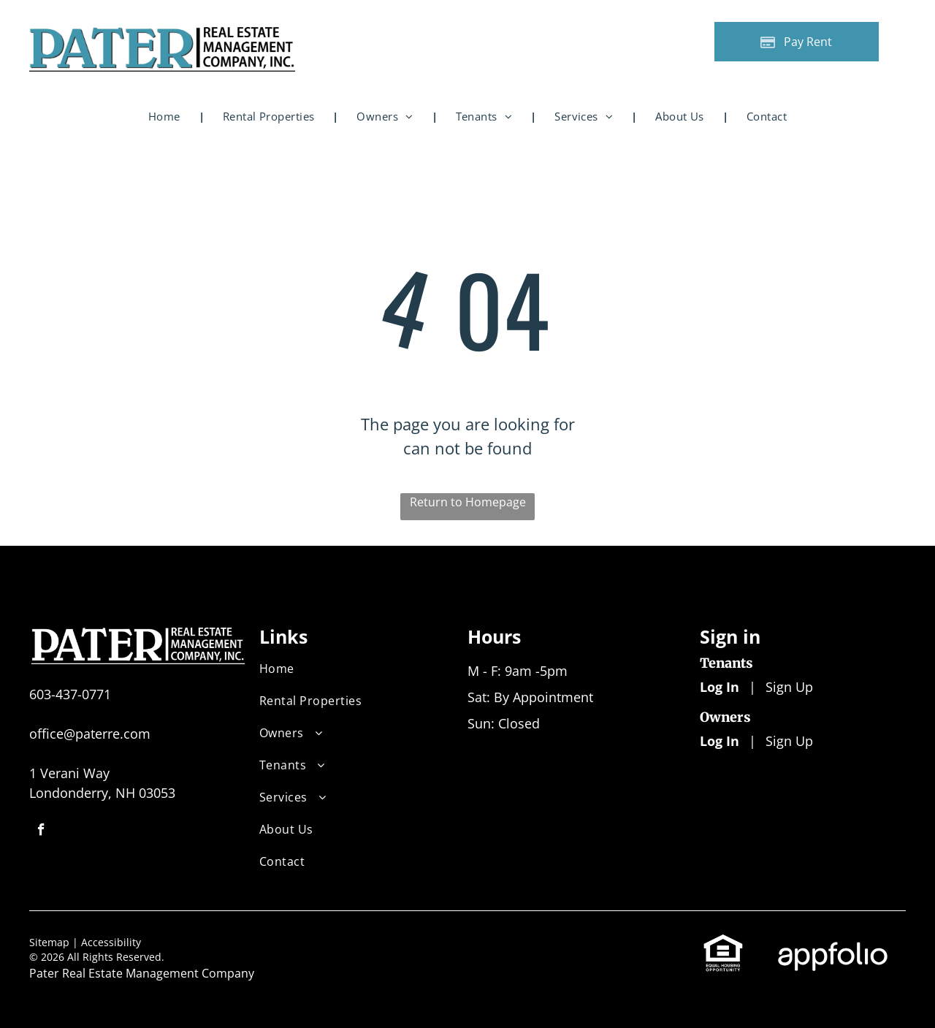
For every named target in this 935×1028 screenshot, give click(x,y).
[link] (723, 942)
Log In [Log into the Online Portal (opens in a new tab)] (719, 687)
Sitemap (49, 942)
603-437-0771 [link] (70, 694)
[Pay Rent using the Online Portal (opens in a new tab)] (796, 41)
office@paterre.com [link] (89, 733)
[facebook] (41, 831)
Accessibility (111, 942)
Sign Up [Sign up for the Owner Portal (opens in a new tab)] (789, 741)
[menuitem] (167, 116)
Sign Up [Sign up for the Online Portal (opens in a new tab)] (789, 687)
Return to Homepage (468, 502)
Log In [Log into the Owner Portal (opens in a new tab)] (719, 741)
